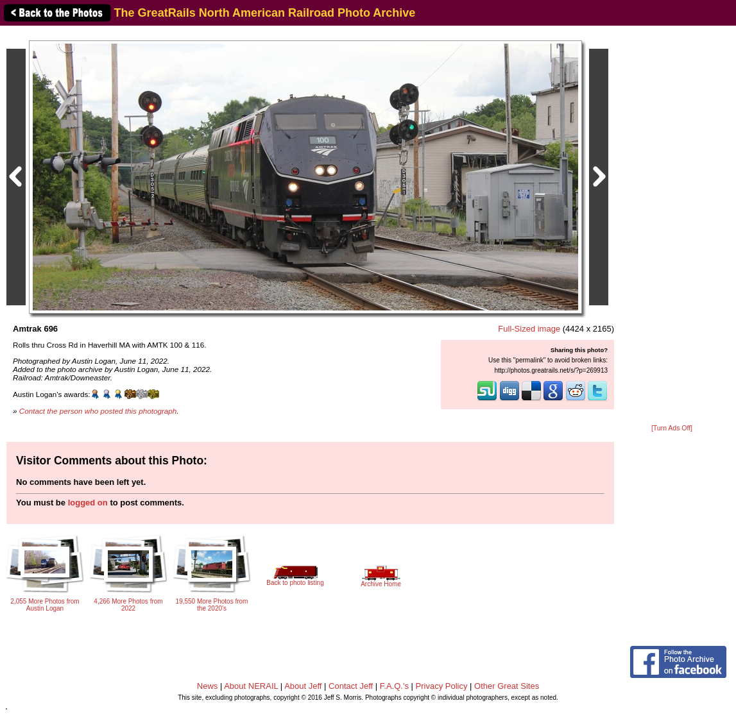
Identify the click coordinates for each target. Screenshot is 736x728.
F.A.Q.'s (394, 686)
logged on (88, 502)
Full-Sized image (529, 329)
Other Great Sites (506, 686)
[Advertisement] (671, 225)
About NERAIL (251, 686)
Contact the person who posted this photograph (98, 411)
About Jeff (302, 686)
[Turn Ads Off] (671, 428)
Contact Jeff (351, 686)
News (207, 686)
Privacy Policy (442, 686)
